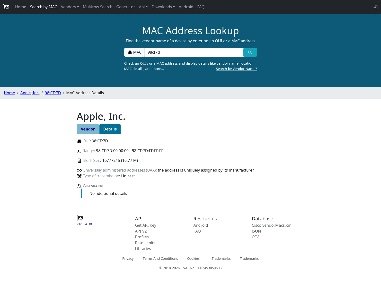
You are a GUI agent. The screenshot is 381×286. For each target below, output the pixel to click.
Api (142, 6)
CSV (255, 237)
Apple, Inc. (29, 92)
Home (20, 6)
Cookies (193, 258)
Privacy (128, 258)
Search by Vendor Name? (236, 68)
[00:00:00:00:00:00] (194, 52)
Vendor (88, 129)
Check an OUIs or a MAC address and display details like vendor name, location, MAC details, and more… (190, 66)
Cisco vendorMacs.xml (272, 225)
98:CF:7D (53, 92)
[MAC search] (250, 52)
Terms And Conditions (160, 258)
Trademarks (221, 258)
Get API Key (145, 225)
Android (186, 6)
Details (110, 129)
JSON (256, 231)
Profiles (142, 237)
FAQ (200, 6)
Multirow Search (97, 6)
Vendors (68, 6)
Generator (125, 6)
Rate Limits (145, 242)
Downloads (161, 6)
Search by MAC (43, 6)
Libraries (143, 248)
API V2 (141, 231)
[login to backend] (375, 7)
